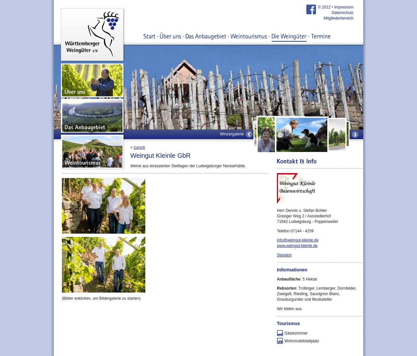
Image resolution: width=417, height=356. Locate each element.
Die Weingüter (289, 37)
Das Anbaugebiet (205, 37)
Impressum (343, 7)
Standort (284, 255)
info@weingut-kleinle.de (298, 240)
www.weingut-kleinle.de (297, 245)
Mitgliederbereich (338, 18)
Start (149, 37)
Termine (321, 37)
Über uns (170, 37)
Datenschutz (342, 12)
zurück (139, 147)
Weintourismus (248, 37)
